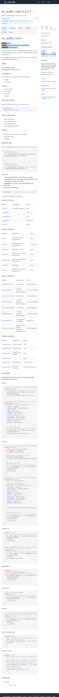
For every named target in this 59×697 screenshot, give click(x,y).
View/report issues (46, 74)
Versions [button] (4, 32)
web (27, 21)
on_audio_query (29, 57)
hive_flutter (52, 88)
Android (11, 21)
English (6, 80)
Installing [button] (27, 28)
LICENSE (6, 682)
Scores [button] (11, 32)
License (6, 96)
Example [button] (20, 28)
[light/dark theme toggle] (54, 2)
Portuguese (7, 82)
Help (48, 2)
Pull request (16, 69)
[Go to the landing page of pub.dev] (10, 2)
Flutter (8, 18)
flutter (43, 88)
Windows (4, 23)
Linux (18, 21)
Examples (7, 94)
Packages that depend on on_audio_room (48, 97)
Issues (12, 68)
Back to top (12, 685)
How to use (7, 91)
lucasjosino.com (21, 15)
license (54, 81)
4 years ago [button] (10, 15)
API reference (45, 36)
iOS (15, 21)
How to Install (8, 89)
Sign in (43, 2)
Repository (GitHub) (47, 72)
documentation (14, 188)
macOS (23, 21)
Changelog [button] (12, 28)
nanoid (43, 90)
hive (47, 88)
